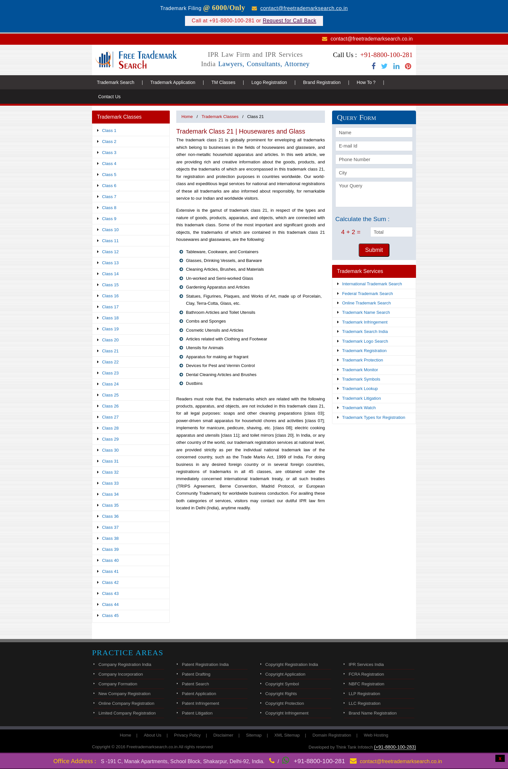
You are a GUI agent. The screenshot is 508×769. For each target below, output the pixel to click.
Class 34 (110, 494)
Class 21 (110, 351)
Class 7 (109, 196)
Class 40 (110, 560)
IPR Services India (366, 664)
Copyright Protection (284, 703)
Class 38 (110, 538)
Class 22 (110, 362)
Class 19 (110, 328)
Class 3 (109, 152)
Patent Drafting (196, 674)
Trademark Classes (220, 116)
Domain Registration (331, 735)
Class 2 (109, 141)
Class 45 (110, 615)
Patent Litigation (197, 713)
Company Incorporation (120, 674)
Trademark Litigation (361, 398)
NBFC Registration (366, 683)
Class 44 (110, 604)
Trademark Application (172, 82)
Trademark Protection (362, 360)
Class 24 (110, 384)
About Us (152, 735)
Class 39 (110, 549)
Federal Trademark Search (367, 293)
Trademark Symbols (361, 379)
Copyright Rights (281, 693)
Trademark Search (115, 82)
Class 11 (110, 240)
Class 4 (109, 163)
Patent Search (195, 683)
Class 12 (110, 251)
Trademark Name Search (366, 312)
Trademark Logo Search (365, 341)
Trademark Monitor (360, 369)
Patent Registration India (205, 664)
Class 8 (109, 207)
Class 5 (109, 174)
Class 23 (110, 373)
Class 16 (110, 295)
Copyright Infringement (286, 713)
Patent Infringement (200, 703)
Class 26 (110, 406)
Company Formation (117, 683)
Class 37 (110, 527)
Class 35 (110, 505)
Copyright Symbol (282, 683)
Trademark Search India (365, 331)
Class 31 (110, 461)
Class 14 (110, 273)
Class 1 (109, 130)
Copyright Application (285, 674)
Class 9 (109, 218)
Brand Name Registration (373, 713)
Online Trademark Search (366, 303)
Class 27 (110, 417)
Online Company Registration (126, 703)
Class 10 (110, 229)
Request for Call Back (289, 20)
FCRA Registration (366, 674)
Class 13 (110, 262)
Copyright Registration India (291, 664)
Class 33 (110, 483)
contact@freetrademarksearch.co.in (304, 8)
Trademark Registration (364, 350)
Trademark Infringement (364, 322)
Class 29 (110, 439)
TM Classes (223, 82)
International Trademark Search (372, 283)
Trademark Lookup (360, 388)
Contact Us (109, 96)
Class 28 (110, 428)
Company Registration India (124, 664)
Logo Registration (269, 82)
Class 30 (110, 450)
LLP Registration (364, 693)
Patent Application (199, 693)
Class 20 (110, 339)
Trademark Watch (359, 407)
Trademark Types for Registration (373, 417)
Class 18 (110, 317)
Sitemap (253, 735)
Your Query (374, 194)
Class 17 (110, 306)
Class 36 (110, 516)
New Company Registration (124, 693)
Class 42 (110, 582)
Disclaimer (224, 735)
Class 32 (110, 472)
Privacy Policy (187, 735)
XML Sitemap (287, 735)
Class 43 (110, 593)
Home (187, 116)
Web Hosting (376, 735)
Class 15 (110, 284)
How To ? (366, 82)
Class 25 (110, 395)
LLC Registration (364, 703)
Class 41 (110, 571)
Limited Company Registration (127, 713)
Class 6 (109, 185)
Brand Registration (322, 82)
